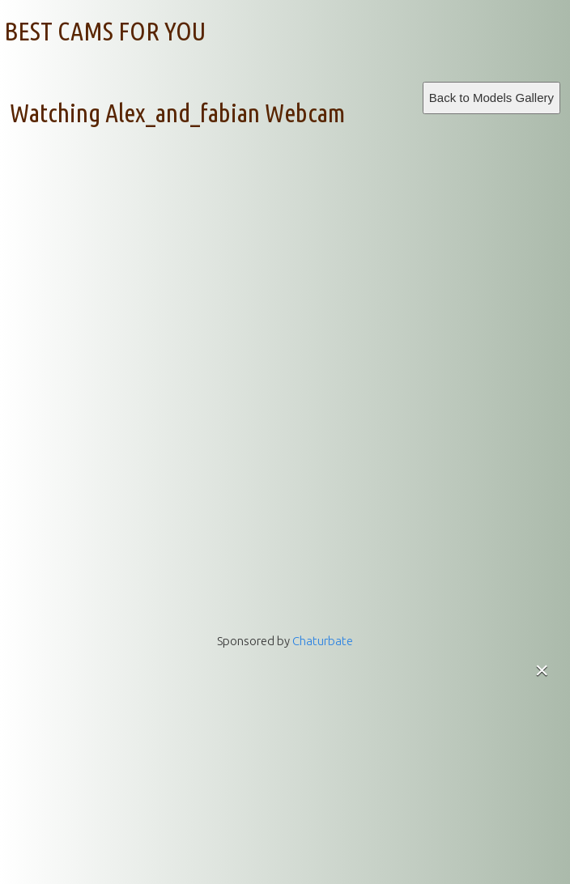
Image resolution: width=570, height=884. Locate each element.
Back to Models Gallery (491, 97)
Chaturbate (322, 641)
